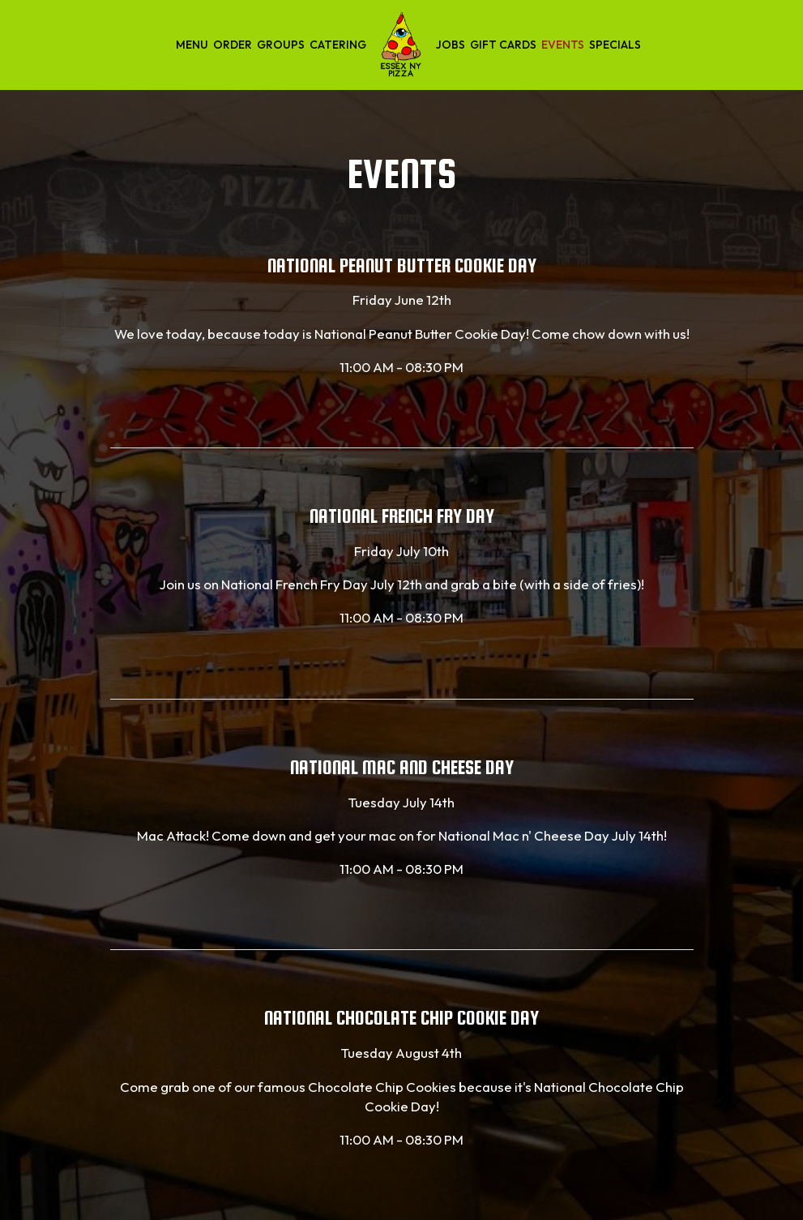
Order (232, 44)
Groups (281, 44)
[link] (401, 44)
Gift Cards (503, 44)
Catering (338, 44)
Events (562, 44)
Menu (192, 44)
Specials (615, 44)
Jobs (450, 44)
